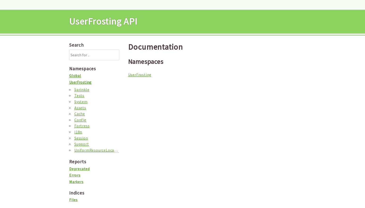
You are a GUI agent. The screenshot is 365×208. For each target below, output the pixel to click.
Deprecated (79, 168)
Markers (76, 181)
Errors (75, 175)
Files (73, 199)
